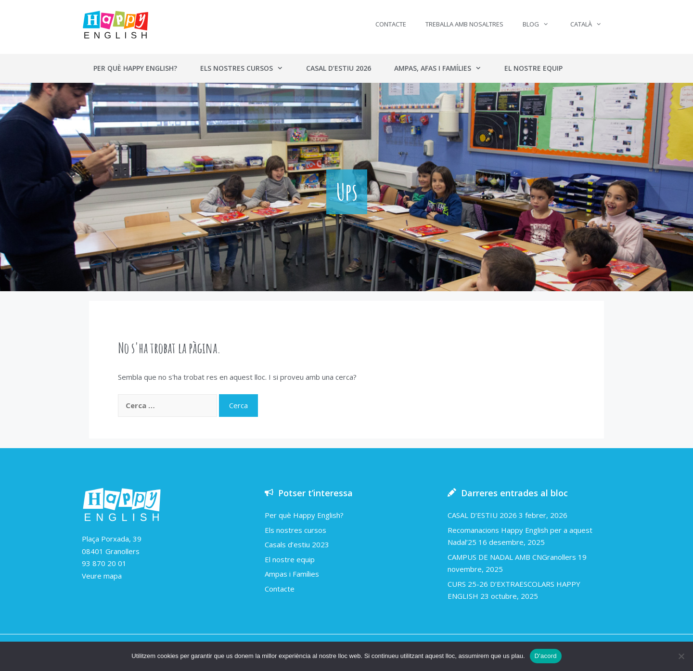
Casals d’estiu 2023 (297, 544)
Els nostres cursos (247, 68)
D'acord (546, 655)
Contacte (390, 24)
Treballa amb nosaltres (464, 24)
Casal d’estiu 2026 (338, 68)
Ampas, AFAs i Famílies (443, 68)
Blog (540, 24)
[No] (681, 656)
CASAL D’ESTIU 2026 (482, 515)
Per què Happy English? (135, 68)
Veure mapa (102, 576)
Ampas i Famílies (292, 574)
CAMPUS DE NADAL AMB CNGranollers (512, 557)
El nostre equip (533, 68)
